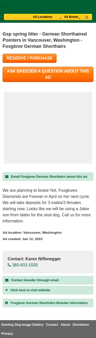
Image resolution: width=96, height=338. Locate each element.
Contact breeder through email (32, 280)
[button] (48, 5)
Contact (52, 324)
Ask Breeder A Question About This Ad (48, 74)
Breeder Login (90, 6)
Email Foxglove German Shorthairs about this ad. (46, 176)
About (65, 324)
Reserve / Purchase (29, 58)
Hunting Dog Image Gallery (22, 324)
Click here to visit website (27, 290)
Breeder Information (46, 303)
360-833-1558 (23, 265)
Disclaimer (81, 324)
